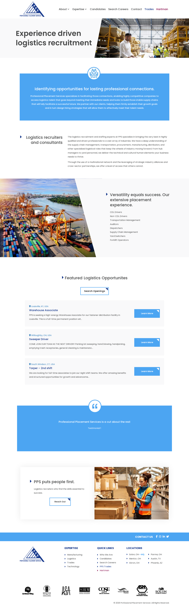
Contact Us (144, 537)
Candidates (106, 559)
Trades (70, 563)
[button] (68, 9)
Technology (73, 567)
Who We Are (106, 555)
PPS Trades (105, 567)
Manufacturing (74, 555)
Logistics (71, 559)
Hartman (104, 570)
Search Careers (108, 563)
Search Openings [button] (94, 291)
